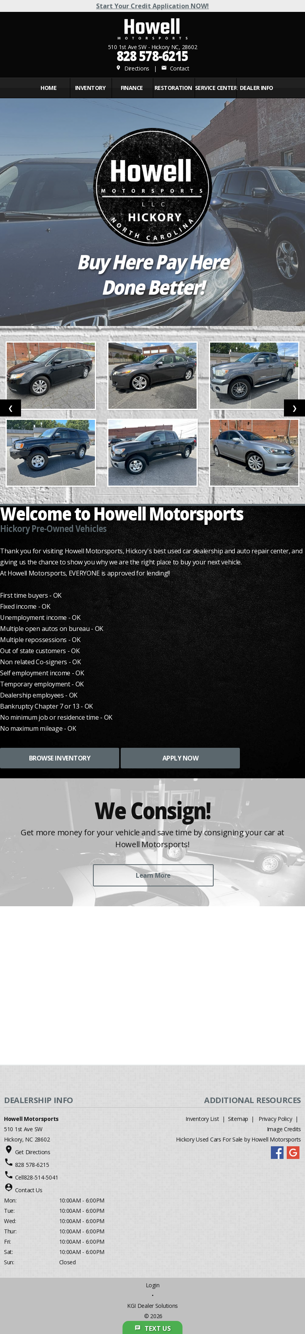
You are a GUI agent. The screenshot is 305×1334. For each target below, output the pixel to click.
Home (48, 87)
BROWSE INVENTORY (59, 758)
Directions (132, 68)
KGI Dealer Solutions (152, 1305)
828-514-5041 (41, 1177)
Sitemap (238, 1118)
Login (153, 1285)
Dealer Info (256, 87)
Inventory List (202, 1118)
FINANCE (132, 87)
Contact (175, 68)
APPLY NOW (180, 758)
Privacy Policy (275, 1118)
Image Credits (284, 1129)
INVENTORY (90, 87)
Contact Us (28, 1190)
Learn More (153, 875)
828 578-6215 (152, 55)
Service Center (215, 87)
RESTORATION (173, 87)
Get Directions (32, 1152)
